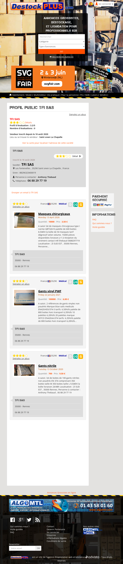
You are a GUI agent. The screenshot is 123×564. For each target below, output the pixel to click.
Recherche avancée (62, 56)
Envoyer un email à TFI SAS (25, 192)
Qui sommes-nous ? (102, 223)
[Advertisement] (48, 453)
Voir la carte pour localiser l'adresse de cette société (47, 143)
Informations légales (57, 538)
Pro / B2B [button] (85, 95)
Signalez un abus (77, 114)
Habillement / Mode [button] (22, 95)
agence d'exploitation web (60, 557)
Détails (28, 122)
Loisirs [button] (95, 95)
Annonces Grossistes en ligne (61, 492)
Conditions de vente (56, 541)
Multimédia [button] (40, 95)
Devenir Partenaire (56, 529)
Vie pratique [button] (54, 95)
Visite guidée (98, 227)
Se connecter (53, 532)
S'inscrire (51, 535)
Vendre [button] (104, 95)
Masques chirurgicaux (54, 214)
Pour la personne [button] (70, 95)
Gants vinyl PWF (49, 291)
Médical (63, 203)
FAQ (94, 219)
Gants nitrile (47, 366)
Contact (50, 526)
